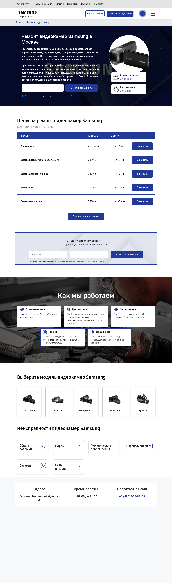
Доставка (85, 4)
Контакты (99, 4)
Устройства (23, 4)
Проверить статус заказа (120, 13)
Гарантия (72, 4)
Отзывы (59, 4)
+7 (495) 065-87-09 (132, 496)
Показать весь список (86, 216)
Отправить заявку (81, 87)
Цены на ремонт (43, 4)
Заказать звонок (95, 13)
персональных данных (88, 96)
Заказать (142, 146)
